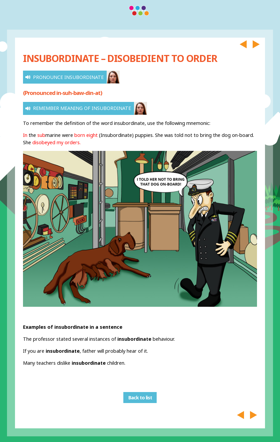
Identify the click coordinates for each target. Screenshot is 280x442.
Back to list (140, 397)
